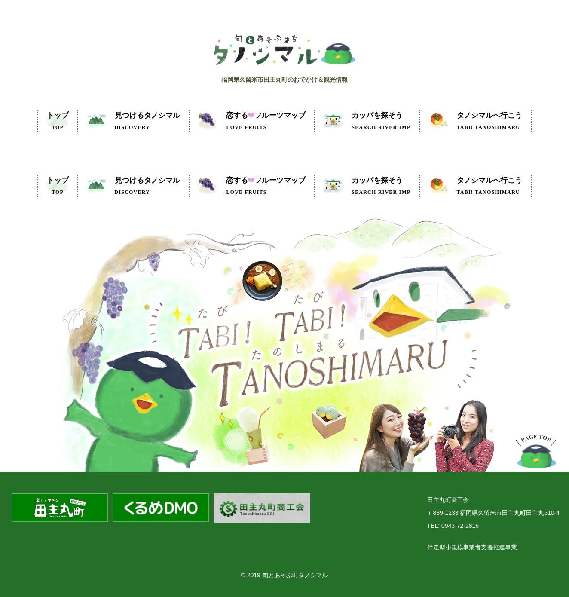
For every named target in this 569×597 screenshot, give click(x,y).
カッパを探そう (381, 120)
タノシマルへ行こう (490, 120)
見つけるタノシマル (147, 120)
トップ (58, 120)
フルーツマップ (266, 120)
